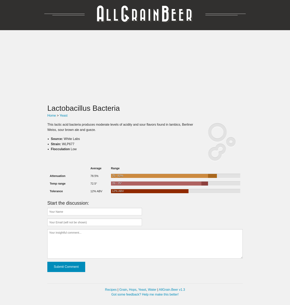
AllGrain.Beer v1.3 (172, 289)
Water (152, 289)
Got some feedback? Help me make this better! (145, 294)
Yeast (63, 115)
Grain (123, 289)
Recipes (111, 289)
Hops (132, 289)
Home (51, 115)
